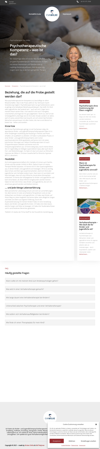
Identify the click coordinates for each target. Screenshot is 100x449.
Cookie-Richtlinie (65, 445)
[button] (96, 424)
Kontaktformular (35, 14)
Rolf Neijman (40, 445)
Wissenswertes (84, 102)
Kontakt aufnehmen (12, 2)
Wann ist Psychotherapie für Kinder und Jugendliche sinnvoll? (88, 166)
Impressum (82, 445)
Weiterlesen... (83, 128)
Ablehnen (72, 441)
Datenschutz (74, 445)
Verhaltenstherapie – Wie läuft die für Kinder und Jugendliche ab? (88, 225)
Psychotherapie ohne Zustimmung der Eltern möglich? (88, 108)
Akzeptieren (57, 441)
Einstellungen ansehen (88, 441)
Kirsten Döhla (29, 445)
